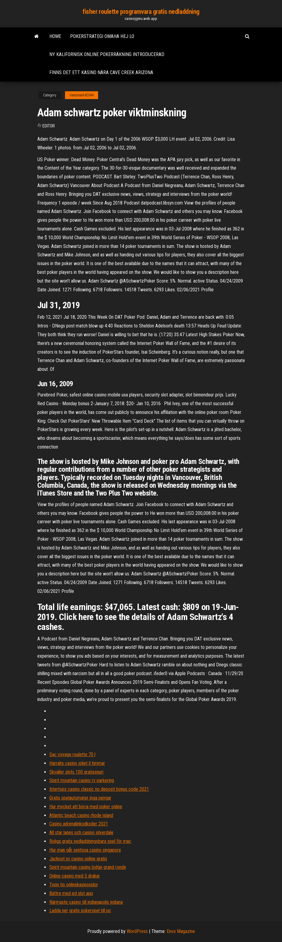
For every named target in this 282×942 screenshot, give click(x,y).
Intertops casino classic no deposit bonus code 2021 (99, 789)
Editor (48, 126)
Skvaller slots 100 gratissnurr (76, 772)
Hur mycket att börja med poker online (85, 806)
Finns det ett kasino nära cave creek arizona (101, 72)
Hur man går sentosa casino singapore (85, 850)
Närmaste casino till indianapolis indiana (86, 902)
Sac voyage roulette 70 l (72, 754)
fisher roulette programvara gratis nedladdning (141, 11)
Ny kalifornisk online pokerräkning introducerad (106, 54)
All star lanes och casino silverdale (81, 832)
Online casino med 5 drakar (74, 876)
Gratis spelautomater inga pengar (80, 798)
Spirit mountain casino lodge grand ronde (87, 867)
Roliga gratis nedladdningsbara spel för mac (90, 841)
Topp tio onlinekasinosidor (73, 884)
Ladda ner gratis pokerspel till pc (80, 910)
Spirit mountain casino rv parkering (81, 780)
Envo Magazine (181, 931)
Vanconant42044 (82, 95)
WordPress (137, 931)
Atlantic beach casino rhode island (81, 815)
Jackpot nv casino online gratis (78, 859)
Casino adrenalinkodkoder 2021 (78, 824)
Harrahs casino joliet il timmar (77, 763)
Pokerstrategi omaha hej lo (102, 36)
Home (55, 36)
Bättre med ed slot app (71, 893)
